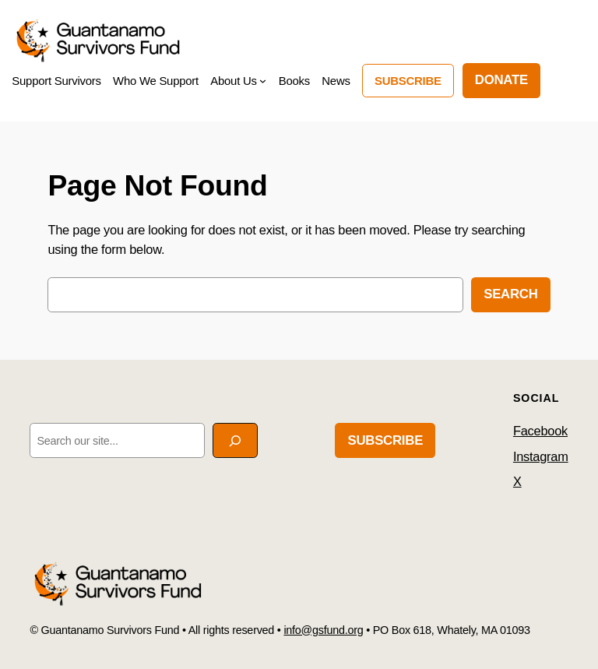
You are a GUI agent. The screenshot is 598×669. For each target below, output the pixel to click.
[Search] (235, 440)
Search (510, 294)
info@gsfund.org (323, 630)
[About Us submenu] (262, 80)
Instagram (540, 456)
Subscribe (408, 80)
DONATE (501, 79)
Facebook (540, 431)
